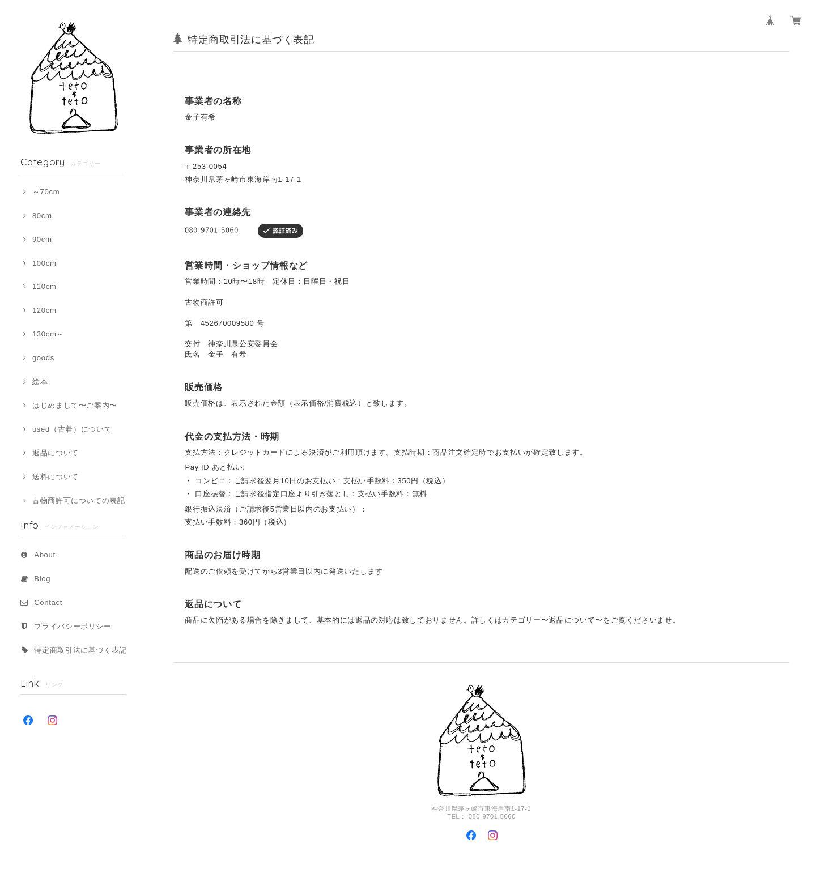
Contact (48, 602)
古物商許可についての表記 (78, 500)
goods (43, 357)
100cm (44, 263)
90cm (42, 239)
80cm (42, 215)
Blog (42, 578)
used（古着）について (72, 429)
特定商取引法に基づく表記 (80, 650)
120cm (44, 310)
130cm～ (48, 334)
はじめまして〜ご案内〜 (74, 405)
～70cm (46, 192)
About (45, 555)
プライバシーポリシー (73, 626)
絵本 (40, 381)
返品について (55, 453)
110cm (44, 286)
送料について (55, 476)
